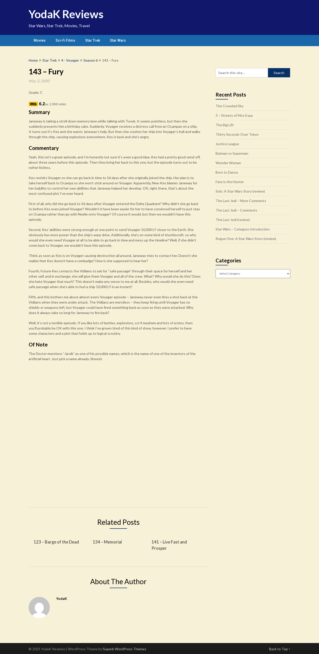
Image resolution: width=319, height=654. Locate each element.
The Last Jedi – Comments (236, 210)
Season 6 (90, 60)
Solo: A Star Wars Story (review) (240, 191)
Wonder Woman (228, 163)
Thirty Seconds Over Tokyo (237, 134)
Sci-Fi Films (65, 40)
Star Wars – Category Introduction (243, 229)
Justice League (227, 144)
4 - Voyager (70, 60)
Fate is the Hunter (230, 182)
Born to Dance (227, 172)
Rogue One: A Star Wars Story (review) (246, 238)
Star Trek (92, 40)
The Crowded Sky (229, 106)
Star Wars (118, 40)
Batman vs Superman (232, 153)
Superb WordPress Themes (124, 649)
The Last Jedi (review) (233, 220)
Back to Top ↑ (279, 649)
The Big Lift (225, 125)
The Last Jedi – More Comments (241, 201)
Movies (40, 40)
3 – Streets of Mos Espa (234, 115)
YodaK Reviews (66, 13)
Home (33, 60)
